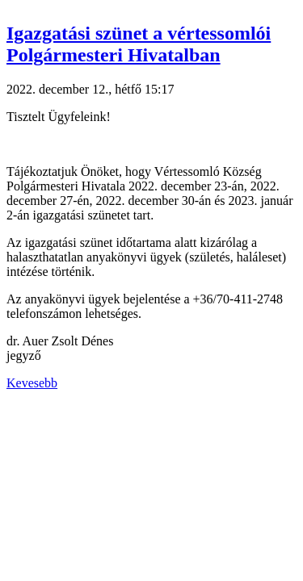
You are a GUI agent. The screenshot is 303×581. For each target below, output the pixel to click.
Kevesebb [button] (31, 383)
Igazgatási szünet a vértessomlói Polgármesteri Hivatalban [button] (138, 44)
